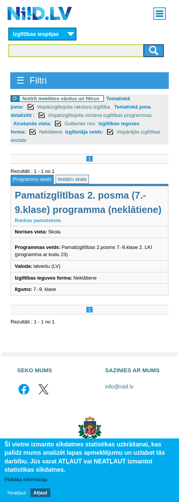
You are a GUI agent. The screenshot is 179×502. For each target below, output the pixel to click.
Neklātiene (50, 132)
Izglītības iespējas (36, 34)
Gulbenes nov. (80, 123)
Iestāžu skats (72, 179)
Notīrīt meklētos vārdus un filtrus (61, 98)
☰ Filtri (31, 80)
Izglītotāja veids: (84, 132)
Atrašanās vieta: (32, 123)
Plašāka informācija (26, 479)
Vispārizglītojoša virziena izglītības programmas (100, 115)
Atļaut (40, 493)
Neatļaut (17, 493)
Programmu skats (32, 179)
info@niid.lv (119, 387)
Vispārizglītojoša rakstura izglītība (74, 107)
